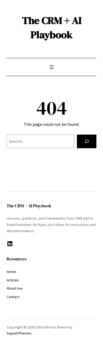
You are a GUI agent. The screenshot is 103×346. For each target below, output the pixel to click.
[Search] (86, 141)
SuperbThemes (19, 333)
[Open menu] (51, 67)
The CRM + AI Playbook (51, 28)
